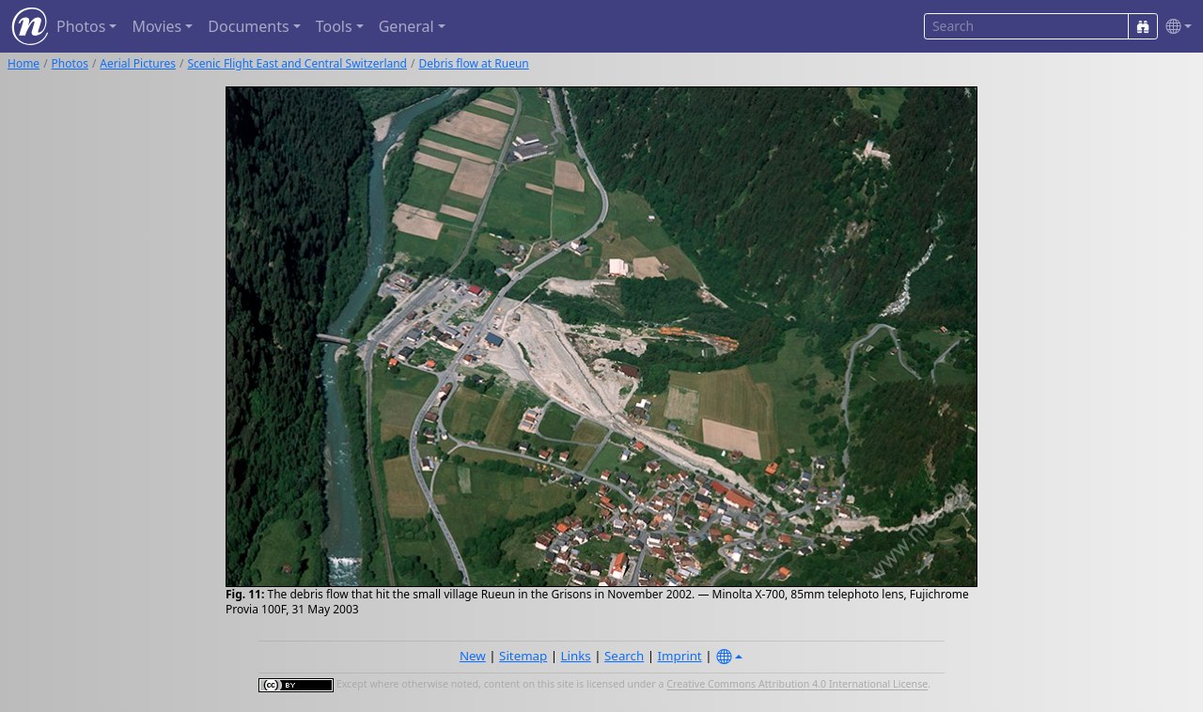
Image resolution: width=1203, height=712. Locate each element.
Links (576, 655)
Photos (70, 63)
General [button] (406, 26)
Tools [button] (334, 26)
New (473, 655)
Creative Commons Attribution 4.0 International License (797, 684)
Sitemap (523, 655)
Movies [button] (156, 26)
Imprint (680, 655)
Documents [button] (248, 26)
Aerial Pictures (138, 63)
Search (624, 655)
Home (23, 63)
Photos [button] (80, 26)
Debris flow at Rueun (473, 63)
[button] (1175, 26)
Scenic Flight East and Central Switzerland (297, 63)
